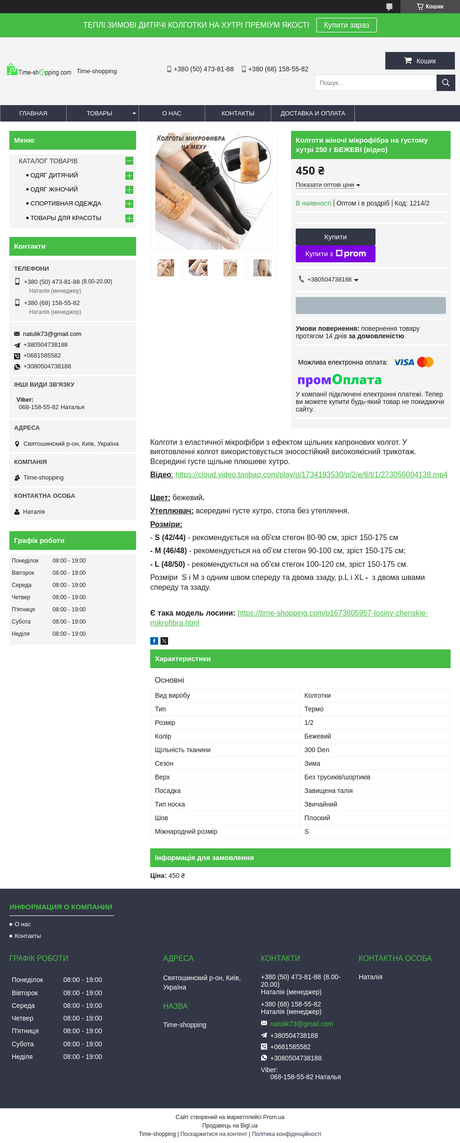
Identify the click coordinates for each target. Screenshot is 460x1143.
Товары (100, 113)
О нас (172, 113)
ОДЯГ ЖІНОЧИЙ (54, 189)
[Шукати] (446, 83)
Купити (335, 237)
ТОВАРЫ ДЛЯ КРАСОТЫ (66, 217)
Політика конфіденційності (287, 1134)
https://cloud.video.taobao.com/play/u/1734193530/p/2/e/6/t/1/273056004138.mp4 (312, 475)
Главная (33, 113)
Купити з (335, 254)
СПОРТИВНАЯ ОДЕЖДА (66, 203)
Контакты (238, 113)
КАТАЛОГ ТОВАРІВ (48, 161)
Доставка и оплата (313, 113)
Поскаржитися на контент (213, 1134)
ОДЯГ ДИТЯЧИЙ (54, 175)
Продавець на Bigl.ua (230, 1125)
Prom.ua (273, 1117)
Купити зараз (346, 25)
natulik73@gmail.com (52, 333)
